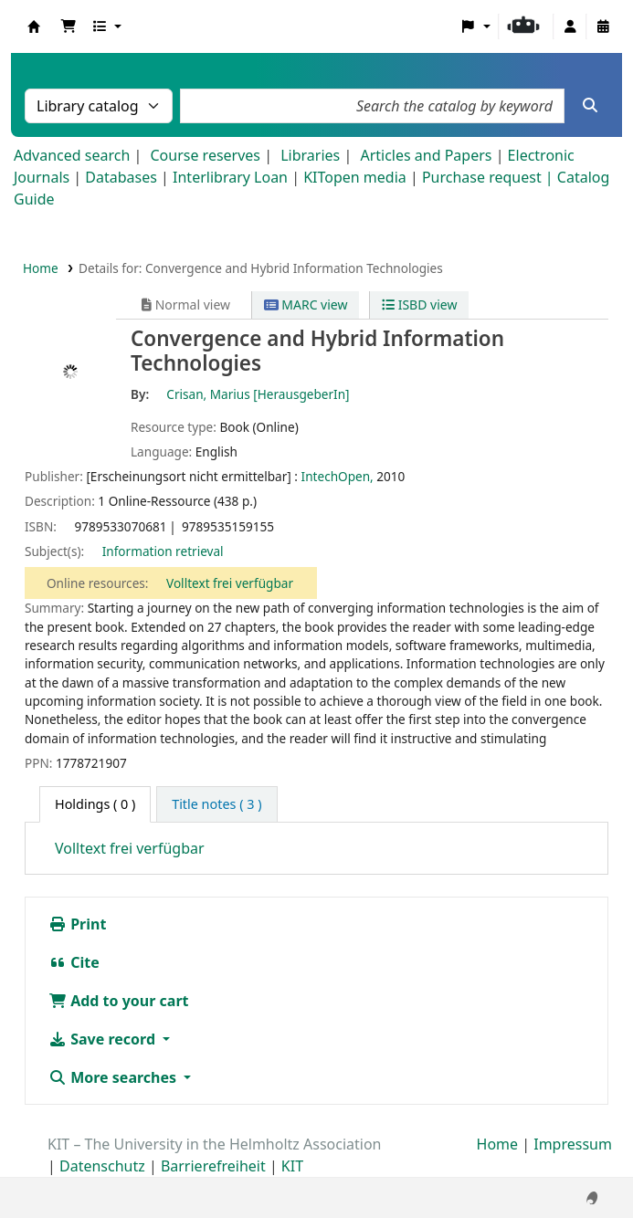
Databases (121, 177)
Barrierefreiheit (213, 1166)
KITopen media (354, 177)
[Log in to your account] (570, 26)
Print (77, 924)
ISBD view (419, 304)
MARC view (306, 304)
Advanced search (72, 155)
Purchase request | (489, 177)
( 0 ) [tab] (95, 804)
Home (40, 268)
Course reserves (205, 155)
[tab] (216, 804)
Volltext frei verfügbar (229, 583)
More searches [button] (114, 1077)
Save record (103, 1039)
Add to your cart (118, 1001)
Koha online (33, 26)
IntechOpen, (337, 476)
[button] (68, 26)
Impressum (572, 1144)
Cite (74, 962)
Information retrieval (163, 551)
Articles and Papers (425, 155)
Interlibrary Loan (230, 177)
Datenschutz (102, 1166)
